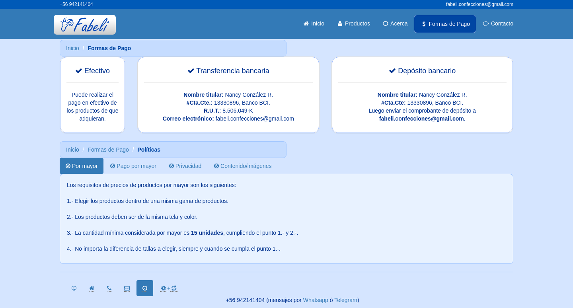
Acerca (395, 23)
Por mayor (81, 166)
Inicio (313, 23)
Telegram (345, 300)
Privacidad (185, 166)
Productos (353, 23)
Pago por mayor (133, 166)
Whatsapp (315, 300)
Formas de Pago (445, 24)
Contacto (497, 23)
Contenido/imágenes (242, 166)
